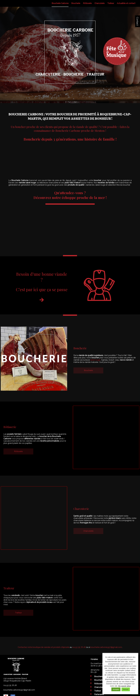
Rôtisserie (87, 3)
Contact (137, 21)
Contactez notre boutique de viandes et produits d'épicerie (43, 647)
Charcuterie (99, 3)
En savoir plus (124, 686)
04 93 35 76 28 (79, 647)
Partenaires (99, 694)
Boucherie (75, 3)
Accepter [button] (116, 689)
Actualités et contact (126, 3)
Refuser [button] (125, 689)
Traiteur (110, 3)
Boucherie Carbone (60, 3)
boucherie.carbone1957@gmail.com (106, 647)
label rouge (95, 360)
